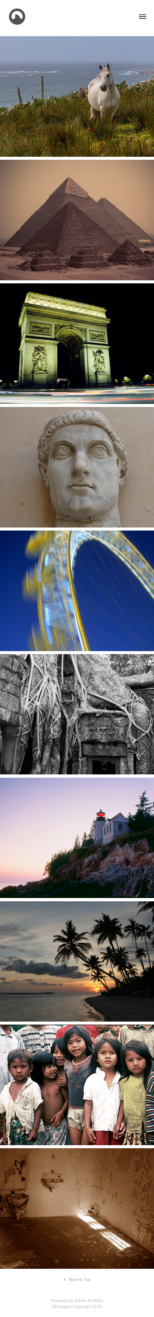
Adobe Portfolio (88, 1300)
